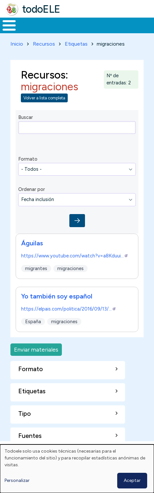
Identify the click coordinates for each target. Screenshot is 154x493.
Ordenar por (31, 189)
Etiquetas (76, 44)
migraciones (70, 268)
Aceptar (132, 480)
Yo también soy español (56, 296)
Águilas (32, 243)
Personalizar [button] (17, 480)
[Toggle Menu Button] (9, 25)
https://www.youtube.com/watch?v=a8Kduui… (74, 256)
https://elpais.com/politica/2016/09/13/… (68, 309)
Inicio (16, 44)
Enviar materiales (36, 349)
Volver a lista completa (44, 97)
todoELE (41, 9)
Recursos (44, 44)
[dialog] (77, 468)
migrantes (36, 268)
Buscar (25, 117)
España (33, 321)
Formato (27, 159)
